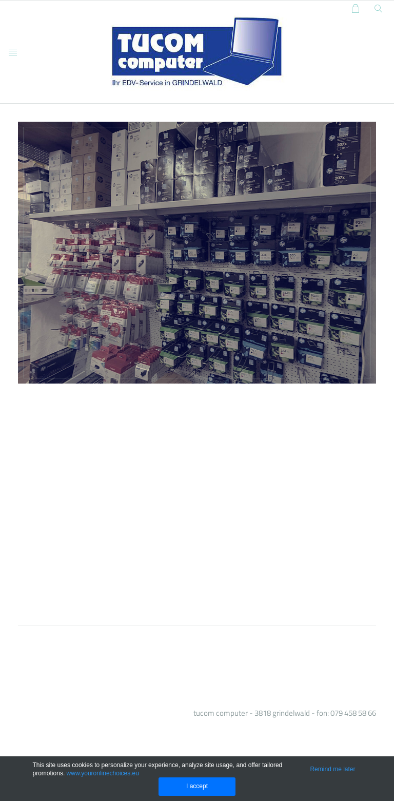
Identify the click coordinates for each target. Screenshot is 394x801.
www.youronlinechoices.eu (103, 773)
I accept (197, 786)
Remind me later (332, 769)
